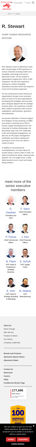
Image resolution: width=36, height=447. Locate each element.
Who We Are (8, 332)
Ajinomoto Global (11, 360)
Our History (8, 339)
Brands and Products (12, 353)
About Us (7, 325)
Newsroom (8, 373)
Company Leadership (12, 343)
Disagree (23, 439)
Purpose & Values (10, 336)
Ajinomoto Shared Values (14, 357)
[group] (18, 393)
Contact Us (8, 369)
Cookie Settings (17, 444)
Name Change (9, 329)
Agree (11, 439)
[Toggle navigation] (33, 2)
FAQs (6, 379)
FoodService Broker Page (14, 383)
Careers (7, 376)
